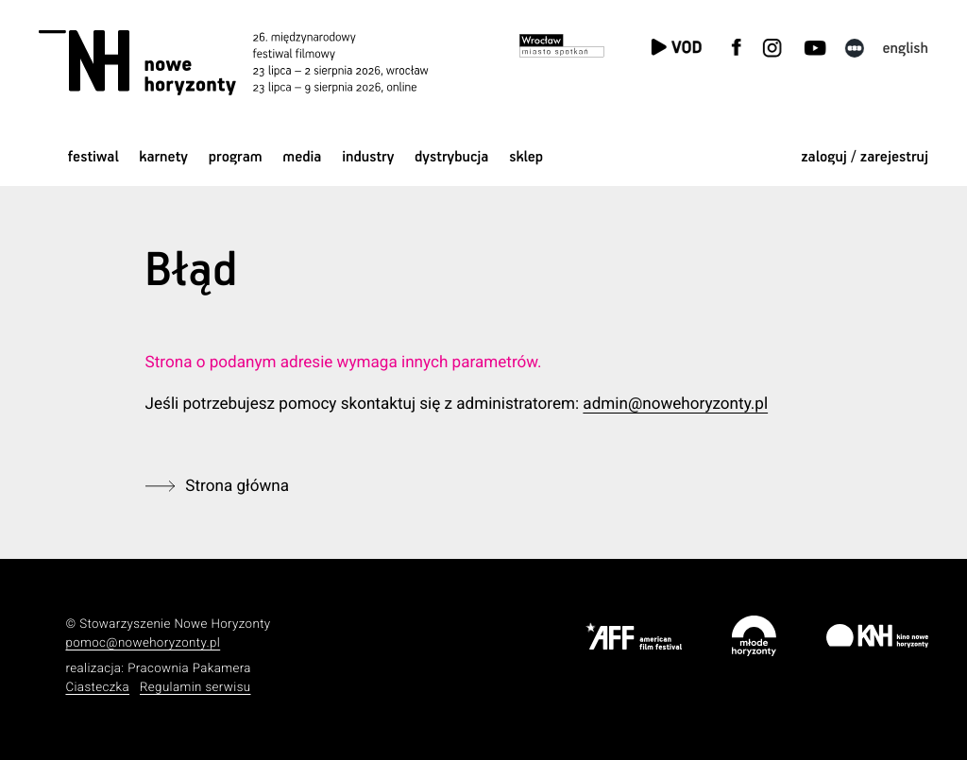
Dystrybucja (451, 157)
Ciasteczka (97, 688)
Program (236, 157)
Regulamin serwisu (195, 688)
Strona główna (237, 486)
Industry (368, 157)
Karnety (163, 157)
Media (301, 157)
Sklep (526, 157)
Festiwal (93, 157)
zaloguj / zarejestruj (864, 157)
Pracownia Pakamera (189, 669)
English (905, 49)
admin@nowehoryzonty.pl (675, 404)
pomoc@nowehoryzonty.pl (142, 643)
